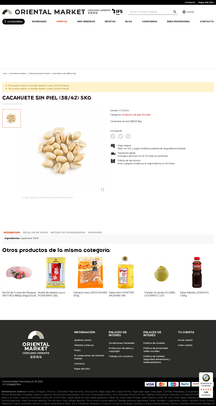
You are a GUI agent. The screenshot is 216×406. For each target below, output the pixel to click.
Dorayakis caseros (31, 357)
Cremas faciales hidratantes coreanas (72, 389)
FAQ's (77, 313)
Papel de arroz (76, 354)
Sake (211, 360)
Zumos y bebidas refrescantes (186, 366)
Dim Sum (86, 357)
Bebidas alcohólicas (198, 360)
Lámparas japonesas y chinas (98, 382)
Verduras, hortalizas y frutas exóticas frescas (146, 366)
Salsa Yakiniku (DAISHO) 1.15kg (194, 257)
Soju (65, 363)
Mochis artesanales (11, 357)
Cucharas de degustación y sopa (129, 373)
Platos (90, 386)
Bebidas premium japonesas (133, 363)
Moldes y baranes (85, 376)
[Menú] (211, 374)
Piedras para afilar (30, 379)
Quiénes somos (83, 302)
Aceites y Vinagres (36, 354)
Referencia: (8, 64)
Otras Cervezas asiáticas (33, 363)
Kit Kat (141, 357)
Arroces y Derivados (57, 354)
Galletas (150, 357)
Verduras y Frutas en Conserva (106, 366)
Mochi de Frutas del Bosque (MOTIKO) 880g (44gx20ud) (19, 257)
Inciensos (77, 382)
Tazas (104, 386)
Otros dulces (162, 357)
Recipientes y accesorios (53, 379)
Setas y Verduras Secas (193, 363)
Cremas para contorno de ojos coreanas (114, 389)
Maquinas (69, 376)
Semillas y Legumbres (168, 363)
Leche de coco (165, 360)
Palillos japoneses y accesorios (185, 376)
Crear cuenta (185, 308)
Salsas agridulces (99, 360)
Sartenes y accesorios (79, 379)
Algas (102, 354)
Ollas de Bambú (104, 376)
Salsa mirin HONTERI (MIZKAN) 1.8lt (121, 257)
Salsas (70, 360)
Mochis (133, 357)
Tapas (97, 386)
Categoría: (130, 75)
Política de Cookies (154, 305)
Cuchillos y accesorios (186, 373)
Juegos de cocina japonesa (49, 376)
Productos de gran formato (136, 75)
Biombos (29, 382)
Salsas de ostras (117, 360)
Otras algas (156, 354)
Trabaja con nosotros (121, 319)
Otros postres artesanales (66, 357)
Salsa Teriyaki (133, 360)
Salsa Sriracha (149, 360)
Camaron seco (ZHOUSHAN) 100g (90, 257)
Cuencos (38, 386)
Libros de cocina (51, 360)
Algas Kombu (124, 354)
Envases (48, 386)
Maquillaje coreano (41, 389)
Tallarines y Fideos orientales (16, 366)
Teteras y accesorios (109, 379)
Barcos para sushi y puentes (74, 373)
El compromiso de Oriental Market (89, 320)
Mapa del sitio (206, 2)
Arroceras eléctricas (140, 376)
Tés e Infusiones (80, 366)
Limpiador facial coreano (149, 389)
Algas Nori (110, 354)
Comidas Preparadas (174, 354)
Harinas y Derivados (30, 360)
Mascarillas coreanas (193, 389)
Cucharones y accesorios (161, 373)
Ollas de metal (121, 376)
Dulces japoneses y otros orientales (110, 357)
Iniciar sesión (185, 302)
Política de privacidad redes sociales (155, 312)
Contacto (190, 2)
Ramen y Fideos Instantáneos (48, 366)
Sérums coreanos (172, 389)
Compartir (116, 91)
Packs (152, 363)
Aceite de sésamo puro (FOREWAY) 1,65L (51, 257)
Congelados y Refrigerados (200, 354)
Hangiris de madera (23, 376)
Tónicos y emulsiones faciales (23, 392)
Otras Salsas (180, 360)
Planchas (163, 376)
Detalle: (119, 71)
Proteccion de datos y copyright (121, 312)
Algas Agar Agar (140, 354)
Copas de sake (25, 386)
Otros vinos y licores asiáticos (101, 363)
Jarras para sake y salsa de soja (70, 386)
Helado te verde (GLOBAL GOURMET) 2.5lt (160, 257)
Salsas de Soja (81, 360)
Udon (68, 366)
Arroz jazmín (91, 354)
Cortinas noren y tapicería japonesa (53, 382)
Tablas (94, 379)
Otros (155, 376)
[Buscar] (153, 12)
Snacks (210, 363)
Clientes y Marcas (84, 308)
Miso (63, 360)
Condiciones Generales (122, 305)
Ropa (124, 382)
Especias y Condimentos (182, 357)
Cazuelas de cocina (100, 373)
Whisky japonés (77, 363)
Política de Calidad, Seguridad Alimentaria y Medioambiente (156, 322)
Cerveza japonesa (11, 363)
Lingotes (47, 357)
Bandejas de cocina (47, 373)
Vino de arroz (55, 363)
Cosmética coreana (20, 389)
